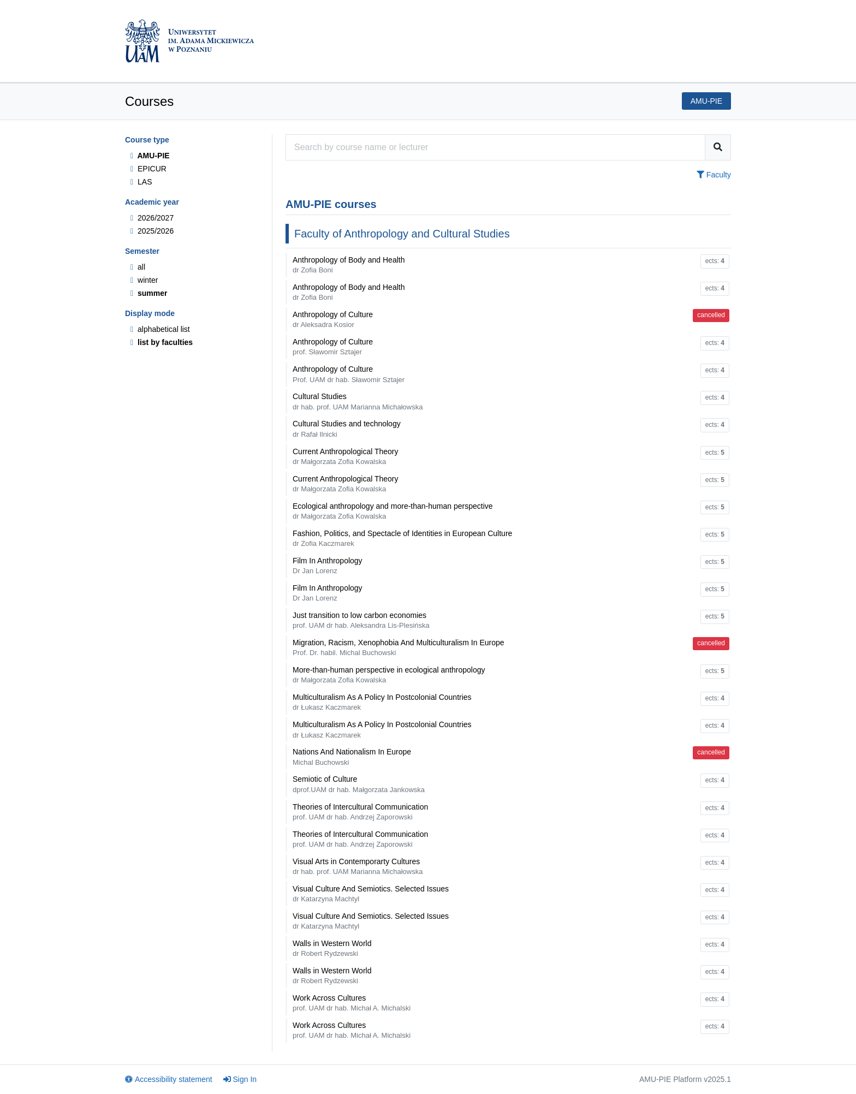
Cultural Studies (358, 401)
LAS (141, 181)
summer (148, 293)
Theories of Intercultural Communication (360, 811)
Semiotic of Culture (359, 784)
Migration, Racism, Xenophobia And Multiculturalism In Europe (398, 647)
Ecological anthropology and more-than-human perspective (393, 511)
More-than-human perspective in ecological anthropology (389, 674)
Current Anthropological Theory (346, 456)
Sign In (240, 1079)
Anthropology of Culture (333, 319)
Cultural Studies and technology (347, 428)
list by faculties (161, 342)
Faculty (714, 174)
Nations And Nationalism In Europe (352, 756)
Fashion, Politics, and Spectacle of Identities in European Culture (402, 538)
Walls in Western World (332, 948)
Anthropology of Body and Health (349, 264)
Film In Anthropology (327, 565)
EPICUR (148, 168)
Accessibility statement (168, 1079)
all (137, 267)
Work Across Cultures (352, 1003)
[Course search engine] (495, 147)
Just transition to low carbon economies (361, 620)
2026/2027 (152, 217)
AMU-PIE (150, 155)
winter (144, 280)
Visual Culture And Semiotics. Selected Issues (371, 893)
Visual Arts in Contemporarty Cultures (358, 866)
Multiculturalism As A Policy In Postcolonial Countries (382, 702)
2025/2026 (152, 231)
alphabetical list (160, 329)
